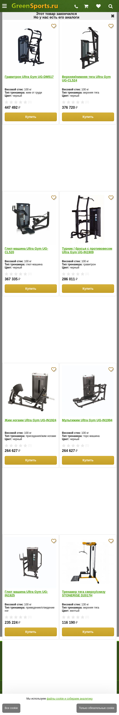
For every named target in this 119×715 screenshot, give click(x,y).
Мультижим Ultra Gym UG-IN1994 (87, 420)
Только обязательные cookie (96, 708)
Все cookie (11, 708)
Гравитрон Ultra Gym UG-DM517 (29, 77)
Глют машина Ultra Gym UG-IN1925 (26, 593)
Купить (30, 117)
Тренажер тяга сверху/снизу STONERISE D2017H (83, 593)
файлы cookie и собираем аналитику (70, 698)
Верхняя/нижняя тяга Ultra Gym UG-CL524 (86, 78)
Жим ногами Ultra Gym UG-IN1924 (30, 420)
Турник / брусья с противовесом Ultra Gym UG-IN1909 (87, 250)
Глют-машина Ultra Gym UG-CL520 (26, 250)
